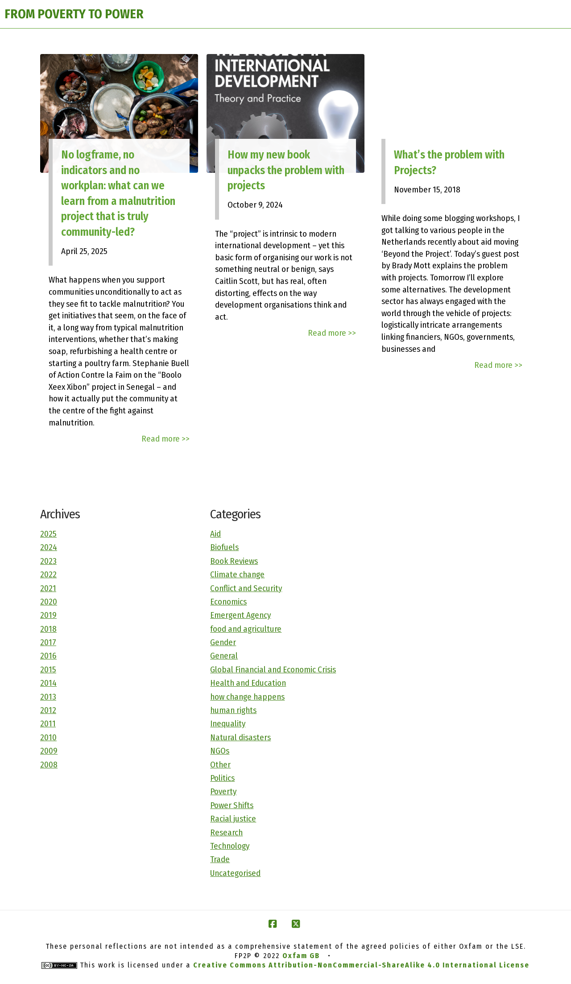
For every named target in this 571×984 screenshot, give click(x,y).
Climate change (237, 574)
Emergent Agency (240, 615)
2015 (48, 669)
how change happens (247, 697)
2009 (49, 751)
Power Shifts (231, 805)
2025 (48, 534)
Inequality (227, 723)
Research (226, 832)
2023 (48, 561)
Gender (223, 642)
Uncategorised (235, 873)
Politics (222, 778)
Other (220, 764)
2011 (48, 723)
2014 (48, 683)
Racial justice (233, 818)
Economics (228, 601)
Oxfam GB (301, 955)
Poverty (223, 791)
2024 (48, 547)
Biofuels (224, 547)
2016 (48, 655)
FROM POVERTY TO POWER (74, 14)
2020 (48, 601)
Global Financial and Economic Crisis (273, 669)
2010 (48, 737)
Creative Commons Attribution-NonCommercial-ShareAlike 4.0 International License (361, 965)
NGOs (219, 751)
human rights (233, 710)
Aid (215, 534)
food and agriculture (245, 629)
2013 (48, 697)
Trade (220, 859)
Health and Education (248, 683)
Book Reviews (234, 561)
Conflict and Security (246, 588)
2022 (48, 574)
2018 (48, 629)
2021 (48, 588)
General (224, 655)
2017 (48, 642)
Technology (229, 846)
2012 (48, 710)
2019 (48, 615)
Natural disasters (240, 737)
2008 (49, 764)
